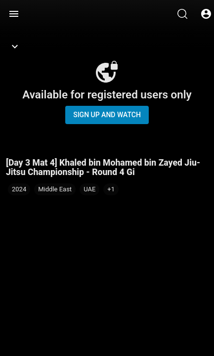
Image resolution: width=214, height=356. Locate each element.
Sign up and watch (107, 115)
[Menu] (14, 14)
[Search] (182, 14)
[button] (111, 189)
